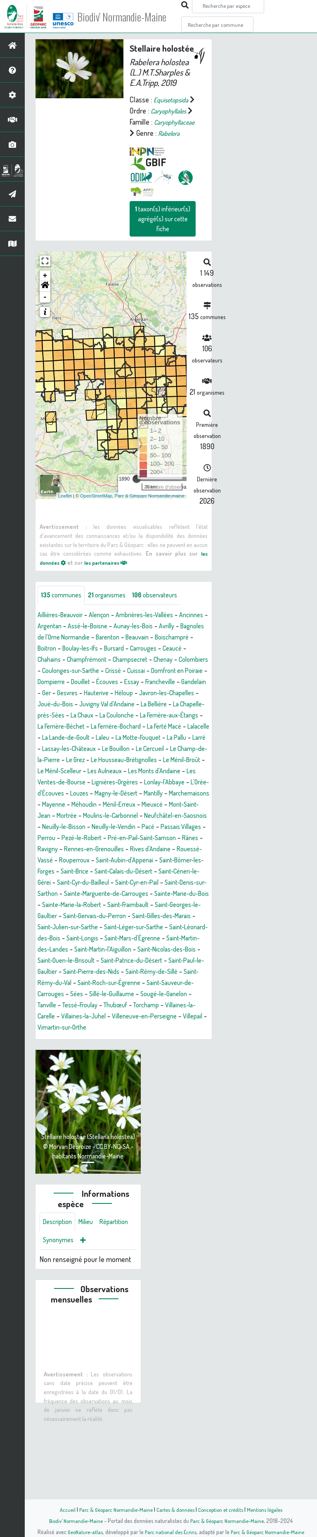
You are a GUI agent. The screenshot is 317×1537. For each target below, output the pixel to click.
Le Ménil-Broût (63, 816)
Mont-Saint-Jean (170, 860)
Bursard (49, 682)
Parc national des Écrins (169, 1531)
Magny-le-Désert (63, 849)
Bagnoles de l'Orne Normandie (106, 660)
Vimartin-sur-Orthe (130, 1106)
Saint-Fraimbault (135, 972)
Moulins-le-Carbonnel (99, 871)
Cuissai (98, 704)
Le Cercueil (160, 793)
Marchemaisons (145, 849)
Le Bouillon (122, 793)
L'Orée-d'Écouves (145, 838)
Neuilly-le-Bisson (67, 883)
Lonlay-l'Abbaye (90, 838)
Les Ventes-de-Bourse (125, 827)
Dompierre (53, 715)
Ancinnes (51, 649)
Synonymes (99, 1321)
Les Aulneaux (168, 816)
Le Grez (114, 805)
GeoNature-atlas (81, 1531)
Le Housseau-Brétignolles (169, 805)
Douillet (86, 715)
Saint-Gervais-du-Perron (110, 983)
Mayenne (187, 849)
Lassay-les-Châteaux (68, 793)
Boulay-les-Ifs (163, 671)
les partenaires (112, 584)
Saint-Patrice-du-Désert (101, 1039)
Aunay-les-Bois (178, 649)
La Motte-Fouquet (117, 782)
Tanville (78, 1083)
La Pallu (161, 782)
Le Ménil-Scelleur (117, 816)
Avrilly (46, 660)
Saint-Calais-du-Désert (71, 938)
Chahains (145, 682)
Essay (142, 715)
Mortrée (49, 871)
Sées (92, 1072)
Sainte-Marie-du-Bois (171, 961)
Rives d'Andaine (60, 916)
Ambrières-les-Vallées (158, 637)
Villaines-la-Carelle (69, 1094)
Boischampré (89, 671)
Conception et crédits (223, 1509)
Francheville (174, 715)
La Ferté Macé (122, 771)
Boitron (125, 671)
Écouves (115, 715)
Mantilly (105, 849)
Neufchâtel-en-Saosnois (172, 871)
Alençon (107, 637)
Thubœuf (156, 1083)
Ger (77, 727)
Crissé (72, 704)
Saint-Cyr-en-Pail (100, 949)
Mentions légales (270, 1509)
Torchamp (191, 1083)
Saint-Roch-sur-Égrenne (118, 1061)
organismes (113, 618)
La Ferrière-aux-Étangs (108, 760)
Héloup (162, 727)
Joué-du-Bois (104, 738)
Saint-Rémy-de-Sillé (141, 1050)
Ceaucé (114, 682)
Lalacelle (161, 771)
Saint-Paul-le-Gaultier (174, 1039)
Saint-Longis (136, 1005)
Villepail (84, 1106)
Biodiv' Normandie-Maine (135, 16)
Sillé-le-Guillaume (131, 1072)
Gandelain (52, 727)
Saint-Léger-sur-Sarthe (172, 994)
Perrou (76, 894)
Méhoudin (52, 860)
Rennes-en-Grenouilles (155, 905)
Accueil (60, 1509)
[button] (45, 308)
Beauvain (51, 671)
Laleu (77, 782)
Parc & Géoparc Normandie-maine (150, 517)
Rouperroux (158, 916)
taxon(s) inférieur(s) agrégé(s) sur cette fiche (162, 241)
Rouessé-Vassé (112, 916)
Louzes (187, 838)
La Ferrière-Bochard (67, 771)
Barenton (169, 660)
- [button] (45, 319)
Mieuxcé (128, 860)
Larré (186, 782)
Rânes (76, 905)
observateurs (166, 618)
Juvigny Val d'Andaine (162, 738)
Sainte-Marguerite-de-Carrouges (86, 961)
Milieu (91, 1301)
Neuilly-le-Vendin (123, 883)
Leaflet (65, 517)
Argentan (84, 649)
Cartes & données (175, 1509)
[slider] (136, 501)
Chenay (99, 693)
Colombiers (132, 693)
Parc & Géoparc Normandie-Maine (111, 1509)
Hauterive (132, 727)
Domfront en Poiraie (143, 704)
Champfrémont (186, 682)
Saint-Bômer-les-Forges (126, 927)
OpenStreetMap (96, 517)
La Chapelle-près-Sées (99, 749)
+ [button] (45, 298)
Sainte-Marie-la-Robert (71, 972)
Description (59, 1301)
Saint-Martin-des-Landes (109, 1016)
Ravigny (103, 905)
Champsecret (62, 693)
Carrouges (82, 682)
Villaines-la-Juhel (129, 1094)
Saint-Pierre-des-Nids (74, 1050)
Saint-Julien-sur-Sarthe (97, 994)
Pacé (161, 883)
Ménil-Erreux (91, 860)
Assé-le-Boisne (126, 649)
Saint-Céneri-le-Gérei (142, 938)
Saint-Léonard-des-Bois (77, 1005)
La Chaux (153, 749)
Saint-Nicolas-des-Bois (104, 1028)
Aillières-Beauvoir (63, 637)
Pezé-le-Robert (116, 894)
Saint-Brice (184, 927)
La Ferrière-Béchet (176, 760)
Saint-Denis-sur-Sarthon (166, 949)
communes (63, 618)
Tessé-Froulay (116, 1083)
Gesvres (99, 727)
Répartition (59, 1321)
